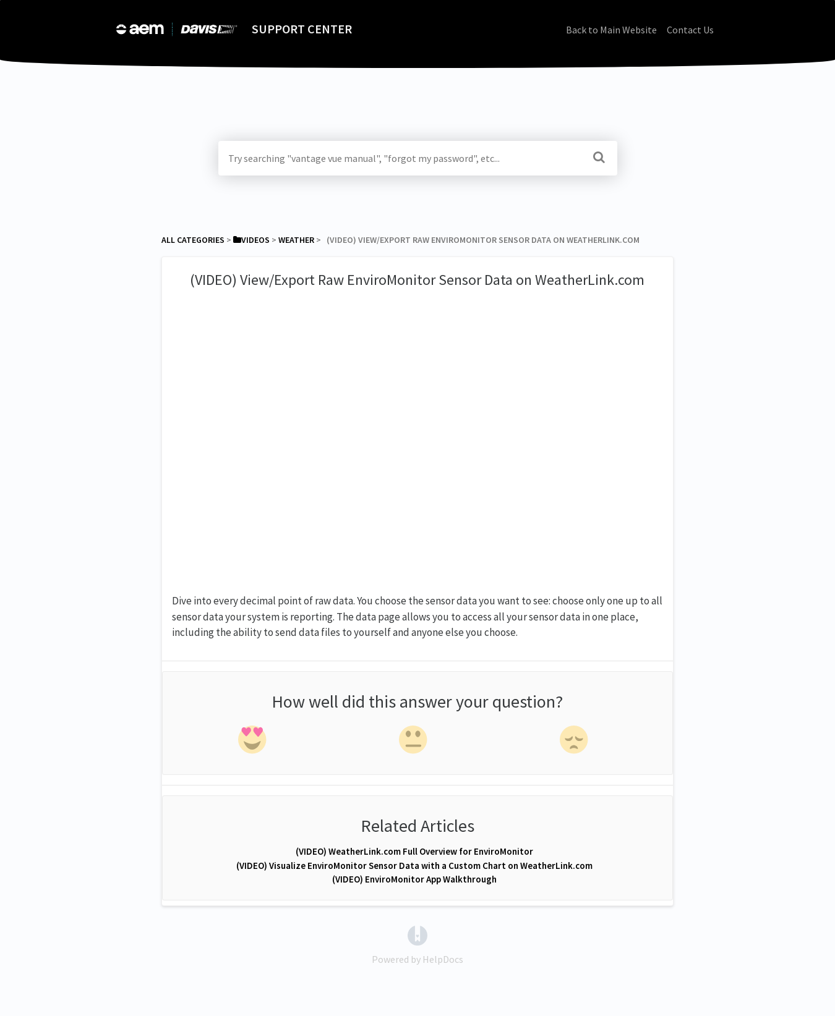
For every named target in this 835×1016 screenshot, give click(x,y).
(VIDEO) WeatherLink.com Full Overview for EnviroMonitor (414, 851)
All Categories (193, 239)
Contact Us (690, 29)
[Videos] (251, 239)
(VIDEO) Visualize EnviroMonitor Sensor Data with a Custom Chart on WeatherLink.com (414, 865)
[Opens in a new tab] (417, 934)
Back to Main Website (611, 29)
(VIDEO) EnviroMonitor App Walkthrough (414, 879)
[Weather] (296, 239)
